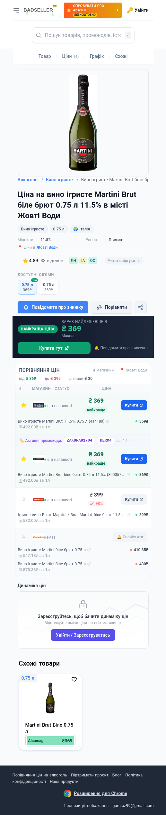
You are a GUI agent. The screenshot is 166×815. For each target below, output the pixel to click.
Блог (116, 775)
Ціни (70, 56)
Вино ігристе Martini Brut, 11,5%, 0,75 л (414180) (61, 421)
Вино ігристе (62, 179)
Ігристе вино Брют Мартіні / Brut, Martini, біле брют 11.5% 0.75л (71, 515)
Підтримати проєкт (89, 775)
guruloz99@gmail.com (132, 805)
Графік (97, 56)
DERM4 (105, 440)
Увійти (137, 10)
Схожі (121, 56)
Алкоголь (30, 179)
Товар (45, 56)
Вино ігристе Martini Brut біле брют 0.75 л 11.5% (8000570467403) (71, 474)
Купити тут (54, 348)
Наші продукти (64, 781)
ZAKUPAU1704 (79, 440)
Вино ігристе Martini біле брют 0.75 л (52, 550)
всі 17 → (124, 440)
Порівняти (111, 307)
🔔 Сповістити (130, 537)
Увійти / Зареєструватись (83, 635)
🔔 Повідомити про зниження (121, 348)
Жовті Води (47, 247)
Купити (134, 405)
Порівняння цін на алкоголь (40, 775)
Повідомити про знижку (53, 307)
